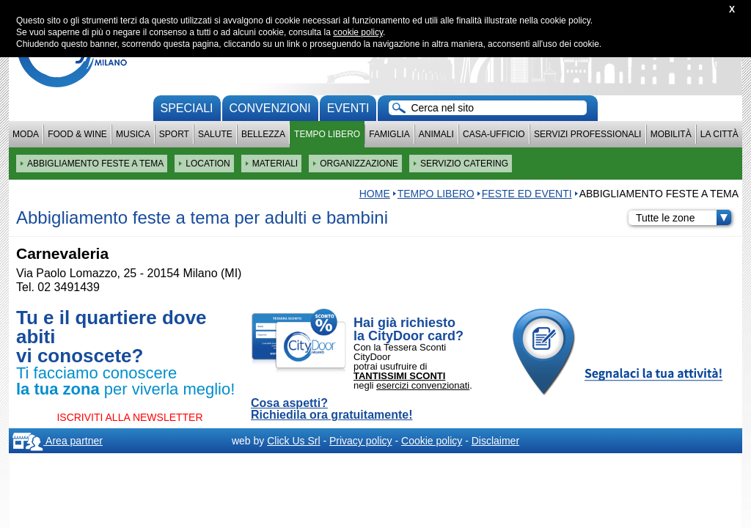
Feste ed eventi (527, 193)
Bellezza (263, 134)
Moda (25, 134)
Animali (436, 134)
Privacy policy (360, 441)
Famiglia (389, 134)
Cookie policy (431, 441)
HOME (374, 193)
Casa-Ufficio (494, 134)
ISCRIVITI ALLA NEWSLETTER (129, 417)
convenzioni (270, 108)
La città (719, 134)
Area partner (57, 441)
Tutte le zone (683, 217)
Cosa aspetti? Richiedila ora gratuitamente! (332, 409)
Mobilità (671, 134)
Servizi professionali (587, 134)
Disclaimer (495, 441)
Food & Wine (77, 134)
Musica (133, 134)
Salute (215, 134)
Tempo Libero (327, 134)
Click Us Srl (293, 441)
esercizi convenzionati (422, 385)
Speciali (187, 108)
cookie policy (358, 32)
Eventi (348, 108)
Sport (174, 134)
